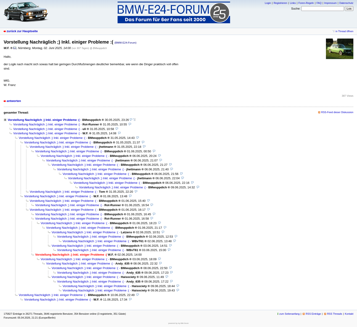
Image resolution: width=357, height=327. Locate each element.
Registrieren (280, 3)
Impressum (330, 3)
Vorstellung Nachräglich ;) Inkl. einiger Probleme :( (43, 120)
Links (293, 3)
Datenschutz (346, 3)
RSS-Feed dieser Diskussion (337, 112)
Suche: (296, 8)
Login (268, 3)
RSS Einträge (313, 313)
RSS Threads (334, 313)
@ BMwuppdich (98, 48)
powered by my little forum (178, 323)
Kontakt (349, 313)
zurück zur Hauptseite (22, 31)
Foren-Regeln (306, 3)
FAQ (319, 3)
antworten (14, 101)
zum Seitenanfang (289, 313)
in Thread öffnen (344, 31)
